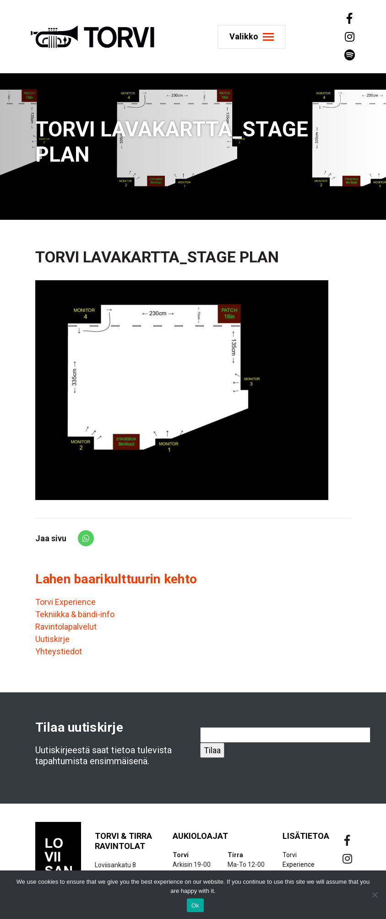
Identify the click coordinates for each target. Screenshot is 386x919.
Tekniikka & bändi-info (74, 614)
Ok (195, 905)
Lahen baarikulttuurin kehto (116, 579)
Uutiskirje (52, 639)
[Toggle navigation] (251, 37)
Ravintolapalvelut (66, 626)
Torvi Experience (65, 602)
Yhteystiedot (58, 651)
